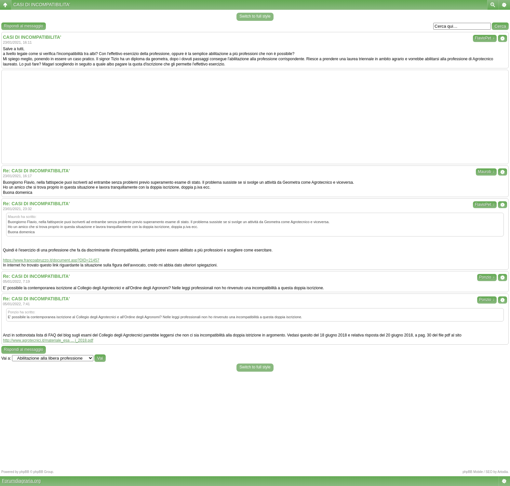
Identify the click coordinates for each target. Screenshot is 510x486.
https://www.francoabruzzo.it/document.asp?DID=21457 (51, 260)
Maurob (486, 171)
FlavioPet (485, 38)
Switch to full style (254, 16)
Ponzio (487, 277)
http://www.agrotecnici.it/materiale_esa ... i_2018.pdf (48, 340)
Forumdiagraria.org (21, 480)
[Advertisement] (255, 117)
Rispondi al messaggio (23, 26)
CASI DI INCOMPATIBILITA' (41, 4)
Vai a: (6, 358)
